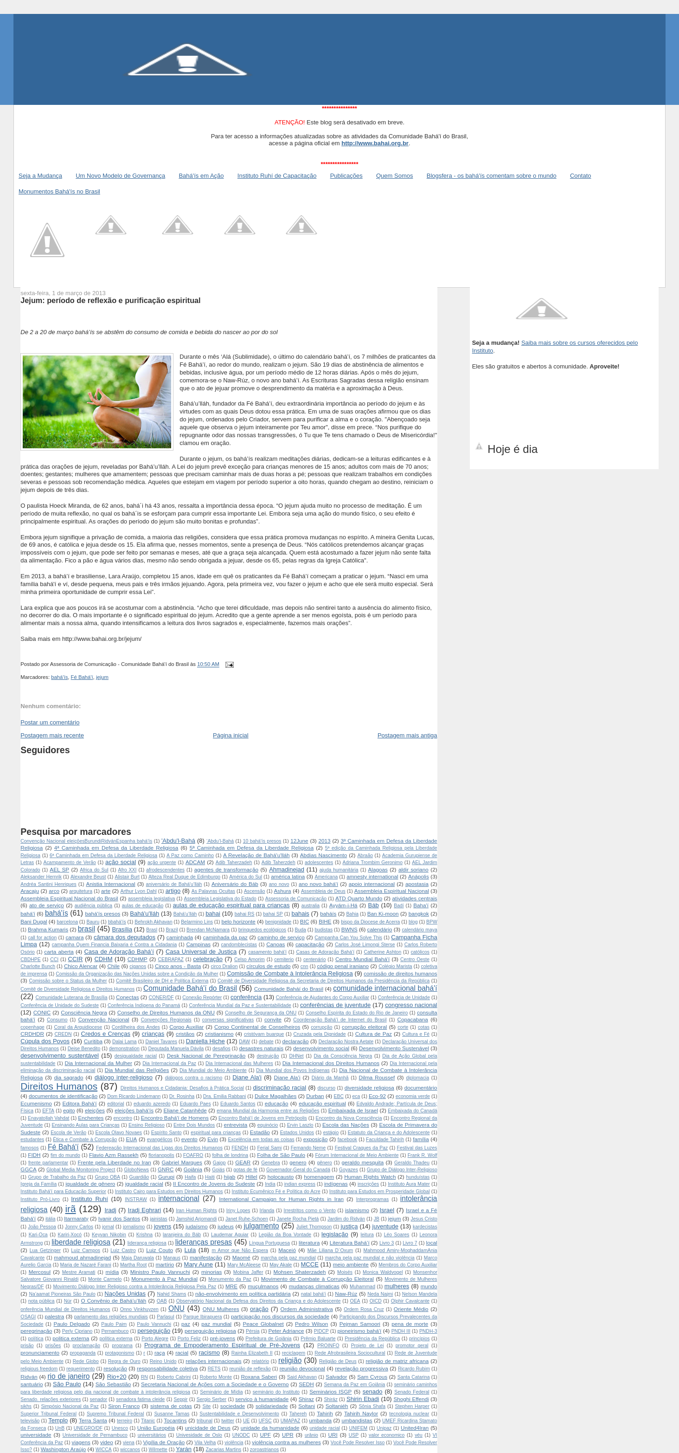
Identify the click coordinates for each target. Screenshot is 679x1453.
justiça (349, 1226)
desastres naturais (261, 1048)
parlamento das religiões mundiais (111, 1316)
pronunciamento (39, 1353)
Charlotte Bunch (37, 966)
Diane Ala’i (287, 1077)
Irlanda (267, 1210)
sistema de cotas (171, 1406)
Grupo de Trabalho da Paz (57, 1177)
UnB (59, 1428)
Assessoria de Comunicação (296, 898)
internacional (178, 1198)
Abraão (365, 855)
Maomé (241, 1257)
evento (189, 1139)
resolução (115, 1368)
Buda (300, 929)
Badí (399, 905)
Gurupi (166, 1177)
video (106, 1442)
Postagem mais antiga (407, 735)
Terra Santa (93, 1420)
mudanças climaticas (314, 1286)
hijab (230, 1177)
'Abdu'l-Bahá (178, 840)
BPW (431, 921)
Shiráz (330, 1399)
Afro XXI (127, 869)
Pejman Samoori (360, 1324)
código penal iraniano (343, 966)
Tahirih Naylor (361, 1413)
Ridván (28, 1377)
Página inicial (231, 735)
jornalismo (134, 1226)
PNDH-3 (428, 1331)
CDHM (103, 959)
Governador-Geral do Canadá (298, 1169)
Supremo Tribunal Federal (115, 1413)
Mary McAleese (244, 1264)
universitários (152, 1435)
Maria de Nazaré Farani (85, 1264)
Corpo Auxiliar (186, 1027)
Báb (373, 905)
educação (276, 1103)
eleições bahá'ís (134, 1110)
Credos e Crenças (105, 1033)
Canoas (275, 944)
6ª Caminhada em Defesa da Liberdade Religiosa (103, 855)
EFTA (48, 1110)
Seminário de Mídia (221, 1392)
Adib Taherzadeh (234, 862)
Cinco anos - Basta (178, 966)
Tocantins (175, 1420)
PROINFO (328, 1345)
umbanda (320, 1420)
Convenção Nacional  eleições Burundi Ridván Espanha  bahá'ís (86, 841)
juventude (385, 1226)
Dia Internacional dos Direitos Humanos (330, 1063)
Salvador (336, 1377)
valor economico (386, 1435)
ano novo (279, 884)
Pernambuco (114, 1331)
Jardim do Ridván (346, 1218)
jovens (163, 1226)
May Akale (280, 1264)
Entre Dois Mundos (194, 1125)
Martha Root (133, 1264)
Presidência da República (372, 1338)
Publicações (346, 175)
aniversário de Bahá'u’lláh (174, 884)
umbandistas (356, 1420)
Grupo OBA (107, 1177)
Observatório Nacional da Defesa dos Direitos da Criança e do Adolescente (258, 1301)
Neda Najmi (380, 1294)
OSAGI (28, 1316)
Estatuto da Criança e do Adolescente (389, 1132)
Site (206, 1406)
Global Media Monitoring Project (80, 1169)
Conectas (127, 997)
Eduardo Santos (237, 1103)
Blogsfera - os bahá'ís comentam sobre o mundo (492, 175)
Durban (315, 1096)
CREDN (62, 1034)
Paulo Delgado (71, 1324)
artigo (173, 890)
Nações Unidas (125, 1293)
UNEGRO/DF (88, 1428)
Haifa (190, 1177)
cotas (423, 1027)
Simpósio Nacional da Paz (69, 1406)
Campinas (198, 944)
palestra (54, 1316)
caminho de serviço (280, 937)
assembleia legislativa (151, 898)
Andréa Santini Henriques (48, 884)
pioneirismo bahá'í (360, 1331)
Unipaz (384, 1428)
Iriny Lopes (238, 1210)
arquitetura (80, 891)
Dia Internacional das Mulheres (239, 1063)
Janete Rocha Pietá (298, 1218)
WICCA (104, 1449)
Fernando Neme (308, 1147)
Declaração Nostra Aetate (346, 1041)
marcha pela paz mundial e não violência (370, 1257)
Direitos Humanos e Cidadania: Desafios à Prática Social (182, 1088)
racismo (209, 1352)
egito (69, 1110)
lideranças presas (203, 1242)
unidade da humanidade (270, 1428)
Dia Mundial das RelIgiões (137, 1070)
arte (105, 891)
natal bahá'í (313, 1294)
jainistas (158, 1218)
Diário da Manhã (330, 1077)
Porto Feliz (189, 1338)
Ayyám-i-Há (343, 905)
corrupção (321, 1027)
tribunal (204, 1420)
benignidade (278, 921)
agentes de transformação (226, 869)
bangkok (419, 914)
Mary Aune (198, 1264)
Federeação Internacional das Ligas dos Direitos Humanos (159, 1147)
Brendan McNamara (208, 929)
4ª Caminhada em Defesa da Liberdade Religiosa (116, 848)
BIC (304, 921)
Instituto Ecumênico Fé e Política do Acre (276, 1191)
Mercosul (40, 1272)
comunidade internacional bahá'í (385, 988)
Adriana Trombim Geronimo (373, 862)
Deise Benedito (84, 1048)
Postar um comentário (49, 722)
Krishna (144, 1234)
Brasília (122, 929)
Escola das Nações (345, 1125)
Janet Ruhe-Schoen (246, 1218)
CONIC (42, 1012)
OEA (355, 1301)
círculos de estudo (268, 966)
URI (333, 1435)
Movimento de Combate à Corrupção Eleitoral (317, 1279)
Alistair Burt (127, 876)
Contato (580, 175)
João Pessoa (42, 1226)
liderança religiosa (147, 1243)
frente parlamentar (48, 1162)
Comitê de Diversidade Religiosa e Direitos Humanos (77, 989)
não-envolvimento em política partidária (243, 1294)
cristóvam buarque (264, 1034)
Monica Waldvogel (383, 1272)
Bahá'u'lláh (144, 913)
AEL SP (59, 869)
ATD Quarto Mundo (358, 898)
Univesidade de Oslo (199, 1435)
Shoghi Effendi (411, 1399)
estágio (331, 1132)
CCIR (75, 959)
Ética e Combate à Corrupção (85, 1139)
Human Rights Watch (370, 1177)
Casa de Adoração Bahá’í (119, 951)
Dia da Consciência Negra (343, 1056)
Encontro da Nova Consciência (349, 1118)
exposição (315, 1139)
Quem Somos (394, 175)
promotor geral (412, 1345)
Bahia (352, 914)
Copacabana (412, 1019)
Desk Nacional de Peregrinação (206, 1056)
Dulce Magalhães (275, 1096)
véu (419, 1435)
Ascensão (254, 891)
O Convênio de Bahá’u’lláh (114, 1301)
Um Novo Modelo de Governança (120, 175)
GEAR (242, 1162)
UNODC (241, 1435)
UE (246, 1420)
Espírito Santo (166, 1132)
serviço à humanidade (261, 1399)
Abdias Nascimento (323, 855)
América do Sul (245, 876)
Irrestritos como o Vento (310, 1210)
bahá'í (27, 914)
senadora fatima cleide (140, 1399)
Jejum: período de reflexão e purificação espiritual (110, 300)
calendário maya (419, 929)
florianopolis (161, 1155)
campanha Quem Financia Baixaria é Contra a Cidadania (114, 944)
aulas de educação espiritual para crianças (231, 905)
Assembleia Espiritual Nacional (391, 891)
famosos (29, 1147)
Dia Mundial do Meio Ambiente (213, 1070)
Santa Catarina (413, 1377)
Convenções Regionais (166, 1019)
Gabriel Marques (182, 1162)
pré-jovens (223, 1338)
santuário (31, 1384)
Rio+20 (117, 1376)
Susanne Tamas (171, 1413)
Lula (190, 1249)
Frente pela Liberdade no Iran (114, 1162)
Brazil (172, 929)
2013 (325, 841)
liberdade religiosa (80, 1242)
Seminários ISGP (330, 1391)
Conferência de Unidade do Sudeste (59, 1005)
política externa (115, 1338)
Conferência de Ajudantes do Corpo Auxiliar (322, 997)
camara (74, 937)
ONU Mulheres (221, 1309)
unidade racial (324, 1428)
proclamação (87, 1345)
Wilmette (157, 1449)
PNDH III (400, 1331)
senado (373, 1391)
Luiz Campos (85, 1250)
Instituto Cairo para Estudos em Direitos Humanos (169, 1191)
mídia (112, 1272)
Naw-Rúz (346, 1294)
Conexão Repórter (202, 997)
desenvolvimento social (321, 1048)
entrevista (236, 1125)
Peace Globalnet (263, 1324)
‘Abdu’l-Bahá (220, 841)
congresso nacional (411, 1004)
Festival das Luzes (417, 1147)
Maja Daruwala (138, 1257)
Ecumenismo (36, 1103)
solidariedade (272, 1406)
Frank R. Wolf (422, 1155)
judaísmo (196, 1226)
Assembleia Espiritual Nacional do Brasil (69, 898)
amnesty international (372, 876)
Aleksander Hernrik (41, 876)
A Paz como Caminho (190, 855)
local (431, 1243)
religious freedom (39, 1368)
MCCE (310, 1264)
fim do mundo (65, 1155)
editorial (115, 1103)
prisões (53, 1345)
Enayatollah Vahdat (48, 1118)
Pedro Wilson (311, 1324)
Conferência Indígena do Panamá (144, 1005)
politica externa (70, 1338)
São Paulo (67, 1384)
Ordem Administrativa (307, 1309)
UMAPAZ (291, 1420)
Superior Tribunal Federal (48, 1413)
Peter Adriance (286, 1331)
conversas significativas (228, 1019)
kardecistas (425, 1226)
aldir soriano (413, 869)
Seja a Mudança (40, 175)
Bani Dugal (33, 921)
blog (413, 921)
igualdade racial (144, 1184)
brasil (86, 929)
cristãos (185, 1034)
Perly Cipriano (77, 1331)
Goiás (218, 1169)
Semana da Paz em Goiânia (354, 1384)
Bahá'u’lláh (185, 914)
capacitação (309, 944)
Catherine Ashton (382, 952)
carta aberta (58, 952)
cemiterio (284, 959)
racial (181, 1353)
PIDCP (321, 1331)
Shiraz (306, 1399)
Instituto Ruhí (89, 1198)
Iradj (110, 1210)
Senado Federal (411, 1392)
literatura (309, 1243)
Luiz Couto (159, 1250)
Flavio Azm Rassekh (114, 1155)
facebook (347, 1139)
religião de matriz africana (397, 1361)
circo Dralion (224, 966)
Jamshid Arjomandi (196, 1218)
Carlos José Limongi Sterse (365, 944)
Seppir (181, 1399)
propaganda (83, 1353)
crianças (153, 1033)
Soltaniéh (337, 1406)
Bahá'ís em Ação (201, 175)
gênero (324, 1162)
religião (289, 1360)
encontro (123, 1118)
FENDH (239, 1147)
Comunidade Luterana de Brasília (71, 997)
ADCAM (195, 862)
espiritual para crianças (216, 1132)
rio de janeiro (68, 1376)
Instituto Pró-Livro (39, 1199)
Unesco (120, 1428)
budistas (323, 929)
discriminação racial (280, 1087)
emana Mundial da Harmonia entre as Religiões (268, 1110)
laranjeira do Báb (182, 1234)
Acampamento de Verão (69, 862)
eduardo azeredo (152, 1103)
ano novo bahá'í (318, 884)
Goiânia (193, 1169)
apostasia (417, 884)
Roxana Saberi (259, 1377)
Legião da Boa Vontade (285, 1234)
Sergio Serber (211, 1399)
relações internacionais (213, 1361)
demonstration (124, 1048)
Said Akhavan (302, 1377)
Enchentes (90, 1118)
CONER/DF (160, 997)
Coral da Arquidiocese (78, 1027)
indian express (299, 1184)
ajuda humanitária (339, 869)
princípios (419, 1338)
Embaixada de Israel (353, 1110)
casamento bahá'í (267, 952)
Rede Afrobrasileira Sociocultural (349, 1353)
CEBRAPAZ (171, 959)
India (270, 1184)
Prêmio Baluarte (318, 1338)
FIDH (34, 1155)
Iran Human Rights (196, 1210)
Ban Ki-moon (383, 914)
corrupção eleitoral (364, 1027)
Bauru (92, 921)
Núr (68, 1301)
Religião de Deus (337, 1361)
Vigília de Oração (164, 1442)
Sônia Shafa (372, 1406)
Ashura (282, 891)
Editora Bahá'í (80, 1103)
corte (402, 1027)
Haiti (210, 1177)
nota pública (41, 1301)
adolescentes (319, 862)
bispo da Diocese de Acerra (370, 921)
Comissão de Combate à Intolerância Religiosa (290, 973)
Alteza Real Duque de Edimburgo (184, 876)
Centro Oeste (414, 959)
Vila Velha (205, 1442)
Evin (212, 1139)
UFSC (264, 1420)
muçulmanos (263, 1286)
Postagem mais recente (52, 735)
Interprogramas (372, 1199)
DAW (244, 1041)
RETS (214, 1368)
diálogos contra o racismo (194, 1077)
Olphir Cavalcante (410, 1301)
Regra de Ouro (124, 1361)
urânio (311, 1435)
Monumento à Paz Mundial (164, 1279)
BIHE (325, 921)
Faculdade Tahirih (385, 1139)
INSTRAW (136, 1199)
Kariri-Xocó (70, 1234)
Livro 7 (410, 1243)
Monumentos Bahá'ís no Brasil (59, 191)
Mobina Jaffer (248, 1272)
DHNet (296, 1056)
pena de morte (409, 1324)
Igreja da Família (38, 1184)
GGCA (28, 1169)
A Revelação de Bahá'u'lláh (256, 855)
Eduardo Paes (195, 1103)
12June (299, 841)
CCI (54, 959)
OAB (162, 1301)
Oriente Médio (411, 1309)
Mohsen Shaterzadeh (300, 1272)
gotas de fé (245, 1169)
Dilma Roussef (377, 1077)
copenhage (32, 1027)
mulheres (396, 1286)
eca (356, 1096)
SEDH (306, 1384)
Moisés (344, 1272)
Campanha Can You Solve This (348, 937)
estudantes (32, 1139)
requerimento (80, 1368)
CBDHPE (30, 959)
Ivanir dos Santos (119, 1218)
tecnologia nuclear (409, 1413)
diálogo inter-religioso (124, 1077)
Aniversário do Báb (234, 884)
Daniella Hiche (205, 1041)
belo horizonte (238, 921)
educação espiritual (322, 1103)
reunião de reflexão (249, 1368)
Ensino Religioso (146, 1125)
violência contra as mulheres (286, 1442)
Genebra (270, 1162)
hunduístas (417, 1177)
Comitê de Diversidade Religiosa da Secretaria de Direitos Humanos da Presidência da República (323, 980)
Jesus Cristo (424, 1218)
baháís (328, 914)
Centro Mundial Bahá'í (362, 959)
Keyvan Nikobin (109, 1234)
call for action (42, 937)
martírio (165, 1264)
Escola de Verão (68, 1132)
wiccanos (130, 1449)
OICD (376, 1301)
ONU (176, 1308)
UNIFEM (358, 1428)
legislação (334, 1234)
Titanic (148, 1420)
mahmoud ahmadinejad (82, 1257)
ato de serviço (46, 905)
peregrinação (36, 1331)
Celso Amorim (249, 959)
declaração (295, 1041)
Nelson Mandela (419, 1294)
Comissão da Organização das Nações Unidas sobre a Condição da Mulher (137, 973)
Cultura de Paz (373, 1034)
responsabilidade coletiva (167, 1368)
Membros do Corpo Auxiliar (407, 1264)
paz (185, 1324)
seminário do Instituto (276, 1392)
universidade (35, 1435)
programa (122, 1345)
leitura (366, 1234)
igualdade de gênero (90, 1184)
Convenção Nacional (103, 1019)
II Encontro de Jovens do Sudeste (214, 1184)
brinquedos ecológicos (262, 929)
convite (273, 1019)
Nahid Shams (171, 1294)
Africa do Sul (94, 869)
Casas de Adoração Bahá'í (325, 952)
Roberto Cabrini (174, 1377)
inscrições (368, 1184)
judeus (225, 1226)
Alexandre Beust (88, 876)
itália (50, 1218)
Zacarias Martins (223, 1449)
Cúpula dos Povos (45, 1041)
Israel (386, 1210)
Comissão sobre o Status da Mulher (68, 980)
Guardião (139, 1177)
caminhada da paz (225, 937)
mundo (429, 1286)
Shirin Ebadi (362, 1398)
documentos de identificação (63, 1096)
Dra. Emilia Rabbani (224, 1096)
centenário (314, 959)
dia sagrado (68, 1077)
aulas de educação (142, 905)
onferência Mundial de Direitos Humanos (65, 1309)
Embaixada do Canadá (412, 1110)
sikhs (26, 1406)
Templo (58, 1420)
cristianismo (219, 1034)
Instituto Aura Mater (409, 1184)
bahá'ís (59, 677)
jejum (102, 677)
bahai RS (245, 914)
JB (376, 1218)
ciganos (137, 966)
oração (259, 1308)
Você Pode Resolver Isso (357, 1442)
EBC (339, 1096)
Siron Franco (124, 1406)
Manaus (171, 1257)
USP (354, 1435)
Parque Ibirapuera (202, 1316)
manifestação (206, 1257)
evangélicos (160, 1139)
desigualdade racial (136, 1056)
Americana (326, 876)
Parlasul (165, 1316)
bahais (300, 913)
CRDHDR (32, 1034)
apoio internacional (372, 884)
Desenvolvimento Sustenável (394, 1048)
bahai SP (272, 914)
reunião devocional (302, 1368)
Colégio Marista (395, 966)
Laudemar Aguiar (230, 1234)
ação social (120, 862)
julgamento (261, 1226)
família (421, 1139)
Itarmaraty (76, 1218)
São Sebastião (113, 1384)
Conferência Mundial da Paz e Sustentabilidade (240, 1005)
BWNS (349, 929)
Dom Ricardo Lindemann (133, 1096)
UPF (265, 1435)
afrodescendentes (165, 869)
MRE (231, 1286)
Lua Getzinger (45, 1250)
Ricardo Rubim (414, 1368)
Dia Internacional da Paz (169, 1063)
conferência (246, 997)
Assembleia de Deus (323, 891)
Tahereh (298, 1413)
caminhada (180, 937)
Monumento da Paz (229, 1279)
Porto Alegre (154, 1338)
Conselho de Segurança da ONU (260, 1012)
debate (266, 1041)
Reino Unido (163, 1361)
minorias (211, 1272)
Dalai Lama (124, 1041)
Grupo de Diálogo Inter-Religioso (402, 1169)
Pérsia (252, 1331)
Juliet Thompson (314, 1226)
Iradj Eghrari (144, 1210)
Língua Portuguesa (269, 1243)
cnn (304, 966)
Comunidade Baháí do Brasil (288, 989)
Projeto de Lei (367, 1345)
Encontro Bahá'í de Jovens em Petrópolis (262, 1118)
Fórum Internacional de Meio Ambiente (357, 1155)
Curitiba (93, 1041)
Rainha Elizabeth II (252, 1353)
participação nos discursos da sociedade (280, 1316)
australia (310, 905)
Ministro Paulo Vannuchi (160, 1272)
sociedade (232, 1406)
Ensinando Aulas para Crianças (86, 1125)
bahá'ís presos (102, 914)
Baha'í (421, 905)
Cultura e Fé (415, 1034)
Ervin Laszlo (300, 1125)
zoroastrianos (264, 1449)
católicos (420, 952)
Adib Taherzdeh (278, 862)
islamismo (357, 1210)
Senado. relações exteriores (50, 1399)
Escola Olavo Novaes (119, 1132)
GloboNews (136, 1169)
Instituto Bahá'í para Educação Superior (63, 1191)
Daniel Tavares (161, 1041)
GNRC (165, 1169)
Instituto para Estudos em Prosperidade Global (379, 1191)
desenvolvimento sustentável (59, 1055)
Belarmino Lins (197, 921)
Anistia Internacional (110, 884)
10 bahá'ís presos (262, 841)
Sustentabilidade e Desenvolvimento (239, 1413)
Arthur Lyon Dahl (139, 891)
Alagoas (377, 869)
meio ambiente (351, 1264)
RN (144, 1377)
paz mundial (216, 1324)
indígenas (336, 1184)
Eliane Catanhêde (184, 1110)
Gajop (219, 1162)
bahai (212, 913)
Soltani (306, 1406)
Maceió (287, 1250)
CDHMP (137, 959)
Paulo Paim (114, 1324)
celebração (208, 959)
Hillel (251, 1177)
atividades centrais (414, 898)
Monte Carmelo (105, 1279)
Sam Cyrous (372, 1377)
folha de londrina (230, 1155)
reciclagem (293, 1353)
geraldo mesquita (362, 1162)
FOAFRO (193, 1155)
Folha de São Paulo (281, 1155)
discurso (326, 1088)
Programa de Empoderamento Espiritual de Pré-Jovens (222, 1345)
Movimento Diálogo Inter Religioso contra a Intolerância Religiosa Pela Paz (134, 1286)
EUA (131, 1139)
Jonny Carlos (79, 1226)
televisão (29, 1420)
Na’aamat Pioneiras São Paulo (62, 1294)
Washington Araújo (63, 1449)
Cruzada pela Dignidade (319, 1034)
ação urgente (161, 862)
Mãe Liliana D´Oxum (330, 1250)
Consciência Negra (84, 1012)
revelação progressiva (361, 1368)
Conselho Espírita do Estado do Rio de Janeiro (357, 1012)
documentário (420, 1088)
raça (159, 1353)
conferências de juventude (335, 1004)
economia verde (413, 1096)
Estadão (260, 1132)
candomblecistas (239, 944)
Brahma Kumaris (48, 929)
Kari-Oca (38, 1234)
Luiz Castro (122, 1250)
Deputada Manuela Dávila (176, 1048)
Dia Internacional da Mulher (98, 1063)
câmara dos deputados (124, 937)
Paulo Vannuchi (154, 1324)
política (36, 1338)
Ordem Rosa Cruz (364, 1309)
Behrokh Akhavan (153, 921)
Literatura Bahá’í (350, 1243)
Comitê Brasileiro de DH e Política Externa (162, 980)
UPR (288, 1435)
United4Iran (415, 1428)
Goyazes (348, 1169)
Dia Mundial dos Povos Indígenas (293, 1070)
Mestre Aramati (79, 1272)
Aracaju (29, 891)
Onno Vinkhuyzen (139, 1309)
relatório (260, 1361)
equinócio (267, 1125)
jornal (108, 1226)
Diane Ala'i (247, 1077)
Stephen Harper (412, 1406)
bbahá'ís (117, 921)
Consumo (57, 1019)
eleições (95, 1110)
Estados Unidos (297, 1132)
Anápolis (418, 876)
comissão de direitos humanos (400, 973)
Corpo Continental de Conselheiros (257, 1027)
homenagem (319, 1177)
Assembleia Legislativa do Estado (220, 898)
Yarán (184, 1449)
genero (297, 1162)
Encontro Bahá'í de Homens (175, 1118)
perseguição (153, 1330)
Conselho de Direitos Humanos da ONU (166, 1012)
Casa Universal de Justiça (201, 951)
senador (98, 1399)
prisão (26, 1345)
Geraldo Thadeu (411, 1162)
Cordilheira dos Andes (136, 1027)
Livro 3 (386, 1243)
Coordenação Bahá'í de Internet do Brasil (339, 1019)
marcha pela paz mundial (288, 1257)
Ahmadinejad (286, 869)
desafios (221, 1048)
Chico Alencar (80, 966)
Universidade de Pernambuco (95, 1435)
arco (54, 891)
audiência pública (93, 905)
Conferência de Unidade (404, 997)
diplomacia (417, 1077)
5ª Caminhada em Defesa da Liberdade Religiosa (252, 848)
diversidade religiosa (369, 1088)
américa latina (288, 876)
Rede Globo (86, 1361)
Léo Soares (397, 1234)
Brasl (151, 929)
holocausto (281, 1177)
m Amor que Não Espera (239, 1250)
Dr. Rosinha (181, 1096)
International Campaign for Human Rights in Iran (281, 1199)
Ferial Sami (269, 1147)
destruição (268, 1056)
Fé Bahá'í (82, 677)
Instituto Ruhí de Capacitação (277, 175)
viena (129, 1442)
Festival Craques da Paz (361, 1147)
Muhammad (362, 1286)
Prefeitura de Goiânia (268, 1338)
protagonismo (119, 1353)
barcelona (67, 921)
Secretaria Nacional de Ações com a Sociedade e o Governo (215, 1384)
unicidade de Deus (208, 1428)
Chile (113, 966)
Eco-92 (377, 1096)
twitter (227, 1420)
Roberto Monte (216, 1377)
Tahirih (325, 1413)
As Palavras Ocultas (213, 891)
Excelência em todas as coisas (261, 1139)
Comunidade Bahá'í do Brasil (190, 988)
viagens (81, 1442)
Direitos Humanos (58, 1086)
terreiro (124, 1420)
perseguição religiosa (210, 1331)
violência (233, 1442)
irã (70, 1208)
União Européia (156, 1428)
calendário (379, 929)
